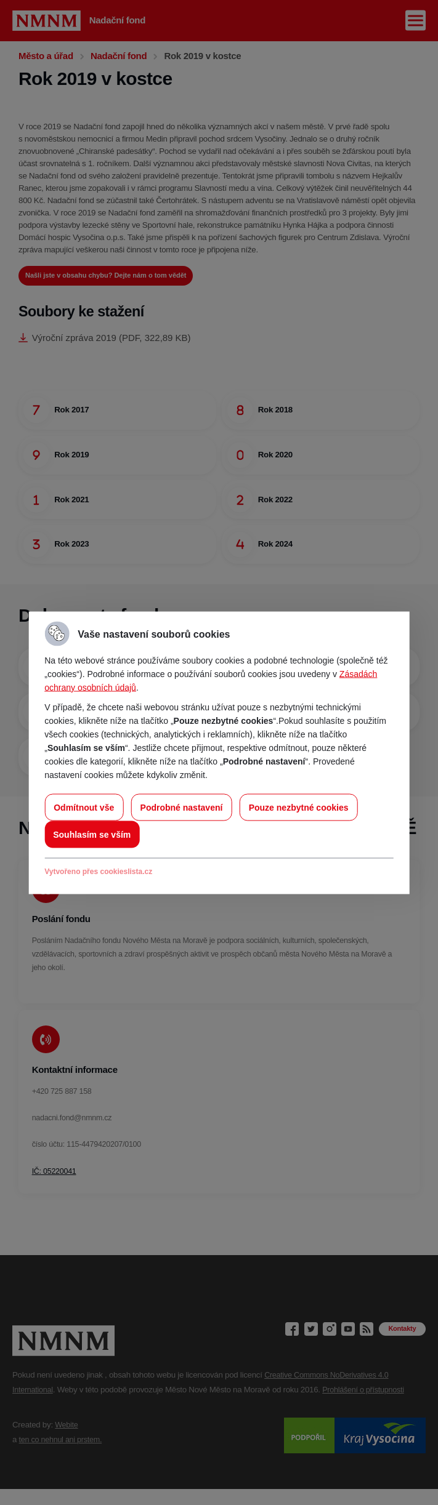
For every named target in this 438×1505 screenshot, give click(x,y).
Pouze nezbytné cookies (299, 807)
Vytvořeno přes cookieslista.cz (98, 871)
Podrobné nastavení (181, 807)
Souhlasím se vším (92, 834)
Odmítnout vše (84, 807)
